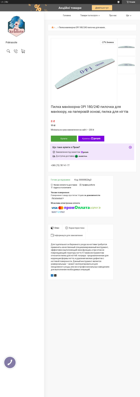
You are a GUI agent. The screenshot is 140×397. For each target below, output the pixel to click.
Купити (64, 138)
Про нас (113, 15)
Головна (67, 15)
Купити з (91, 138)
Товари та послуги (89, 15)
